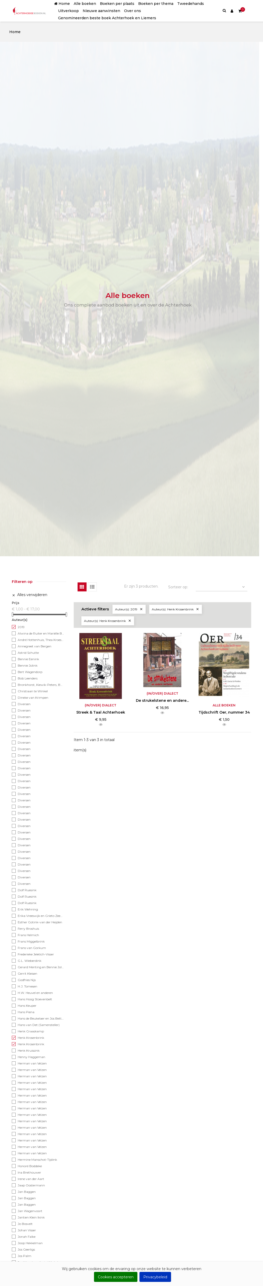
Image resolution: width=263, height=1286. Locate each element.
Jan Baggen (27, 1192)
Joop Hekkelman (30, 1243)
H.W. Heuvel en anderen (35, 993)
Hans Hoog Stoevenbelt (35, 999)
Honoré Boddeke (30, 1166)
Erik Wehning (28, 909)
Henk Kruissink (29, 1050)
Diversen (24, 704)
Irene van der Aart (31, 1179)
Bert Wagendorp (30, 672)
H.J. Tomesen (27, 986)
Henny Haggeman (31, 1057)
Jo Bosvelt (25, 1224)
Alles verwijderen (29, 595)
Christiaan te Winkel (33, 691)
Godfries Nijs (27, 980)
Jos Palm (24, 1256)
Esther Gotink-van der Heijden (40, 922)
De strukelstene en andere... (162, 700)
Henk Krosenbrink (31, 1038)
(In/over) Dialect (100, 705)
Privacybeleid (155, 1277)
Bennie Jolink (27, 665)
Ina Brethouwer (29, 1172)
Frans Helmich (28, 935)
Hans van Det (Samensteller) (39, 1025)
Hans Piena (26, 1012)
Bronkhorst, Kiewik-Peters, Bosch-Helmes (41, 685)
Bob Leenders (27, 678)
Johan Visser (27, 1230)
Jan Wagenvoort (30, 1211)
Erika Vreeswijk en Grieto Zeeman (41, 916)
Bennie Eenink (28, 659)
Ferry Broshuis (28, 928)
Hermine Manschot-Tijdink (37, 1160)
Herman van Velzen (32, 1063)
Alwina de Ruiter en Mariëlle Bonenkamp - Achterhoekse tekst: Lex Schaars (41, 633)
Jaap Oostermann (31, 1185)
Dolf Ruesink (27, 890)
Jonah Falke (26, 1237)
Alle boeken (224, 705)
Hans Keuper (27, 1005)
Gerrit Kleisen (27, 973)
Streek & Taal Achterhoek (100, 712)
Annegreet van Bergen (34, 646)
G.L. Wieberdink (29, 961)
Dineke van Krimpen (33, 697)
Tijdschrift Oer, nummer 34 (224, 712)
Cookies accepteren (116, 1277)
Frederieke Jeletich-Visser (36, 954)
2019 (21, 627)
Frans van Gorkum (32, 948)
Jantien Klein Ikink (31, 1217)
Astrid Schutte (28, 653)
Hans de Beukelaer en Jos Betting (41, 1018)
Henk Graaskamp (31, 1031)
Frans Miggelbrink (31, 941)
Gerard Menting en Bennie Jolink (41, 967)
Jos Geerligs (26, 1249)
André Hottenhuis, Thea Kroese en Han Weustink (41, 640)
